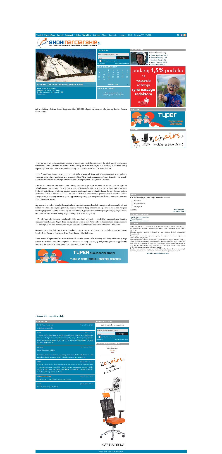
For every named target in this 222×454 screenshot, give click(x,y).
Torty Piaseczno (136, 219)
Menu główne (49, 35)
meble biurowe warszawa (140, 217)
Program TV (139, 35)
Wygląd (39, 35)
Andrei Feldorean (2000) (159, 62)
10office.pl (119, 451)
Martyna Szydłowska (49, 88)
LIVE (130, 35)
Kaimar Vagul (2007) (158, 64)
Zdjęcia (104, 35)
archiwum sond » (179, 211)
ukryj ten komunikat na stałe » (158, 253)
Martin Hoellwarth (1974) (159, 55)
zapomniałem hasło (122, 64)
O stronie (96, 35)
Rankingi (69, 35)
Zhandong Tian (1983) (158, 60)
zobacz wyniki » (179, 209)
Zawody (60, 35)
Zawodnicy (113, 35)
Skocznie (122, 35)
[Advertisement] (111, 16)
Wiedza (78, 35)
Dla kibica (86, 35)
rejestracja (101, 64)
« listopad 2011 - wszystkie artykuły (50, 316)
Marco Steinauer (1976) (159, 57)
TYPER (148, 35)
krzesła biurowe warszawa (140, 221)
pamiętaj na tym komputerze (110, 61)
